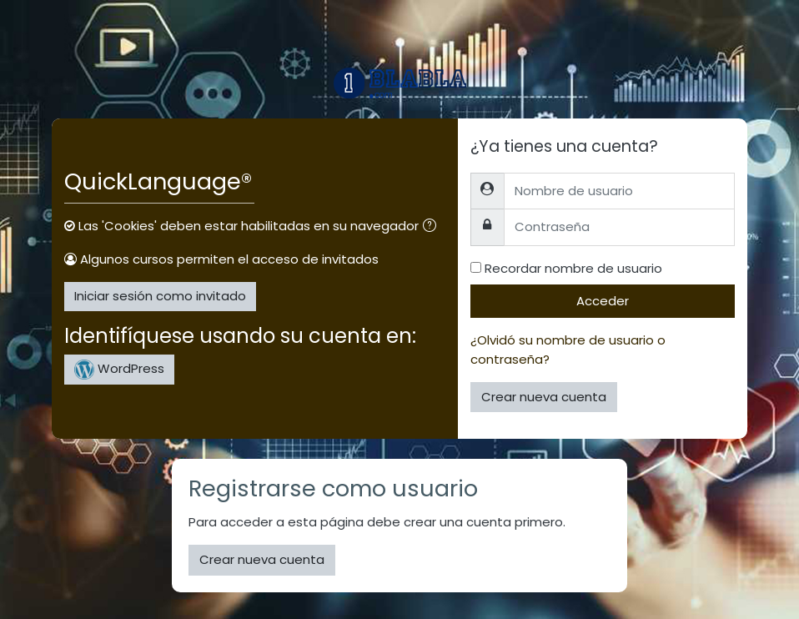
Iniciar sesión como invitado (160, 295)
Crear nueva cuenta (543, 396)
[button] (433, 227)
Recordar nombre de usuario (573, 268)
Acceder (602, 301)
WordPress (119, 370)
